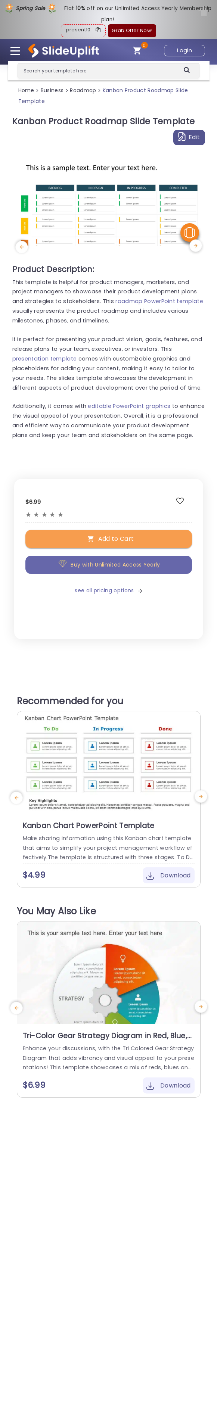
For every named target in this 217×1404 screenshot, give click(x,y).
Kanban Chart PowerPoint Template (89, 826)
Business (52, 90)
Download (168, 875)
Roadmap (83, 90)
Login (184, 50)
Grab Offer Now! (132, 30)
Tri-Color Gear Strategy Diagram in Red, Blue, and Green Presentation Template (105, 1040)
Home (26, 90)
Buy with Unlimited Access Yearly (108, 564)
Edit (189, 136)
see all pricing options (108, 590)
